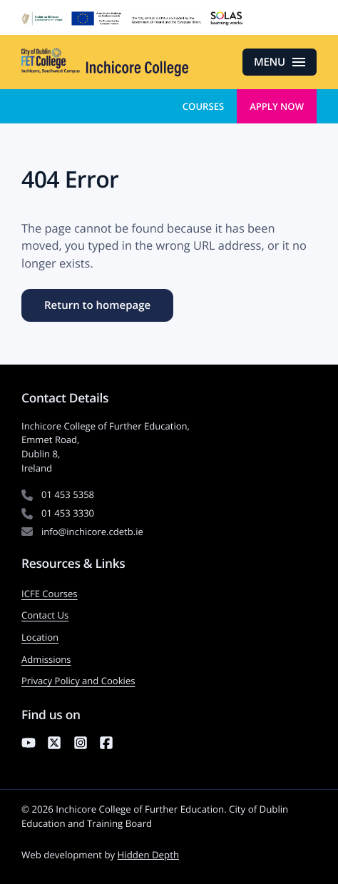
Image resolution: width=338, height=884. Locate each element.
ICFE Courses (49, 593)
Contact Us (44, 615)
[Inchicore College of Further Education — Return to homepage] (104, 62)
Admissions (46, 659)
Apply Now (277, 106)
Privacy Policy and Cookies (78, 680)
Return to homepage (97, 305)
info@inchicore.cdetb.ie (92, 531)
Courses (203, 106)
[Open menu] (279, 62)
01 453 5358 (67, 494)
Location (39, 637)
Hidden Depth (148, 854)
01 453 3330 (67, 513)
